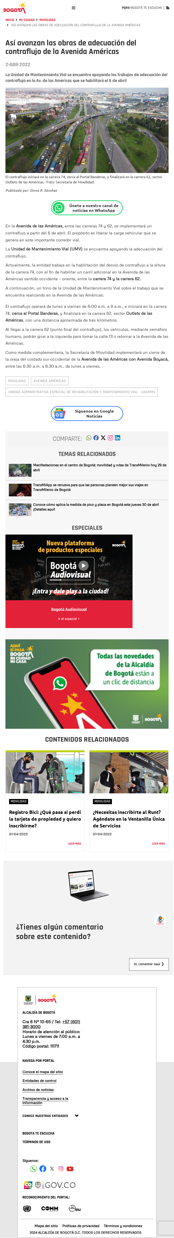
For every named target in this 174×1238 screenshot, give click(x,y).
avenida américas (50, 380)
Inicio (9, 20)
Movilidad (47, 20)
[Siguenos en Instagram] (61, 1168)
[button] (88, 439)
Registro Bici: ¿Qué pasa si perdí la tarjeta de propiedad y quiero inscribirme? (45, 819)
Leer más (74, 844)
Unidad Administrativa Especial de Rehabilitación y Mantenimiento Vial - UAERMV (81, 392)
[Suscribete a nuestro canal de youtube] (70, 1168)
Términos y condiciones (123, 1226)
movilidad (17, 380)
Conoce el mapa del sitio (42, 1072)
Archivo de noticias (38, 1089)
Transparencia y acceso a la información (45, 1100)
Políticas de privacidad (80, 1226)
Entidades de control (39, 1080)
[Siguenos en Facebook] (33, 1168)
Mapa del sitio (46, 1226)
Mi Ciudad (27, 20)
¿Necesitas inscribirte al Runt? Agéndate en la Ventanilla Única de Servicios (129, 819)
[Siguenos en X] (51, 1168)
